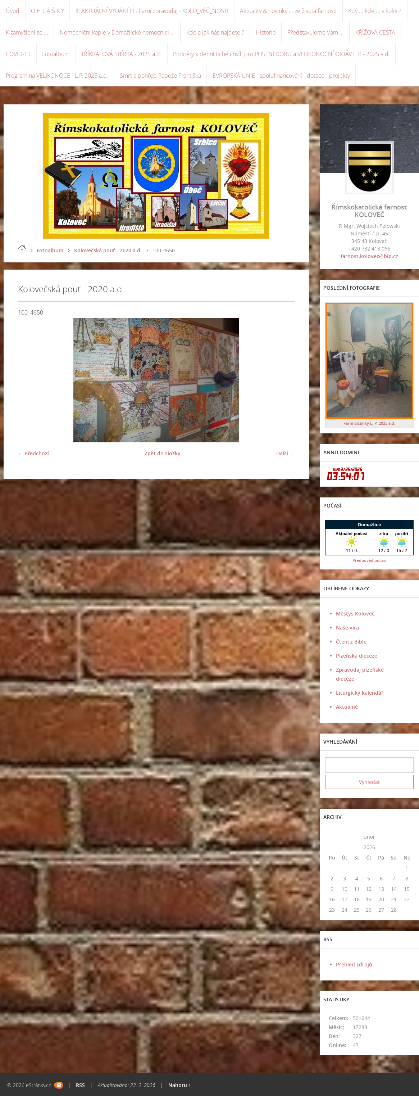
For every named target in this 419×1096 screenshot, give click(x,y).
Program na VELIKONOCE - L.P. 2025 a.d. (57, 76)
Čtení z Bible (351, 641)
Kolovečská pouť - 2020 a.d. (108, 250)
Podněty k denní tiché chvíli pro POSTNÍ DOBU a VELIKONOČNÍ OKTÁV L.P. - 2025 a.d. (281, 54)
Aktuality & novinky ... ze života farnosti (288, 11)
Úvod (12, 11)
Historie (266, 32)
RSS (80, 1085)
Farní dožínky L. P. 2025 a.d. (369, 423)
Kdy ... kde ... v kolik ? (374, 11)
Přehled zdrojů (354, 964)
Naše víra (347, 627)
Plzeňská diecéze (356, 655)
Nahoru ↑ (179, 1085)
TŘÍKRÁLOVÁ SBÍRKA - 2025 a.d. (121, 54)
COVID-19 (18, 54)
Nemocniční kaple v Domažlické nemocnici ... (117, 32)
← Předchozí (33, 453)
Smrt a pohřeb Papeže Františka (160, 76)
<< (332, 836)
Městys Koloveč (355, 613)
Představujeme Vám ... (315, 32)
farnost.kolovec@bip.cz (369, 256)
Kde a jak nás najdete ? (215, 32)
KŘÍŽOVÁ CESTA (375, 32)
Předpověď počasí (369, 560)
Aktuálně (347, 706)
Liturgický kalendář (359, 692)
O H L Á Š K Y (47, 11)
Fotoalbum (55, 54)
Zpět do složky (163, 453)
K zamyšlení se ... (27, 32)
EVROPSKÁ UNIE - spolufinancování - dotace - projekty (281, 76)
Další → (285, 453)
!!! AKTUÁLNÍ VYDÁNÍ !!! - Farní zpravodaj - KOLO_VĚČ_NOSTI (152, 11)
